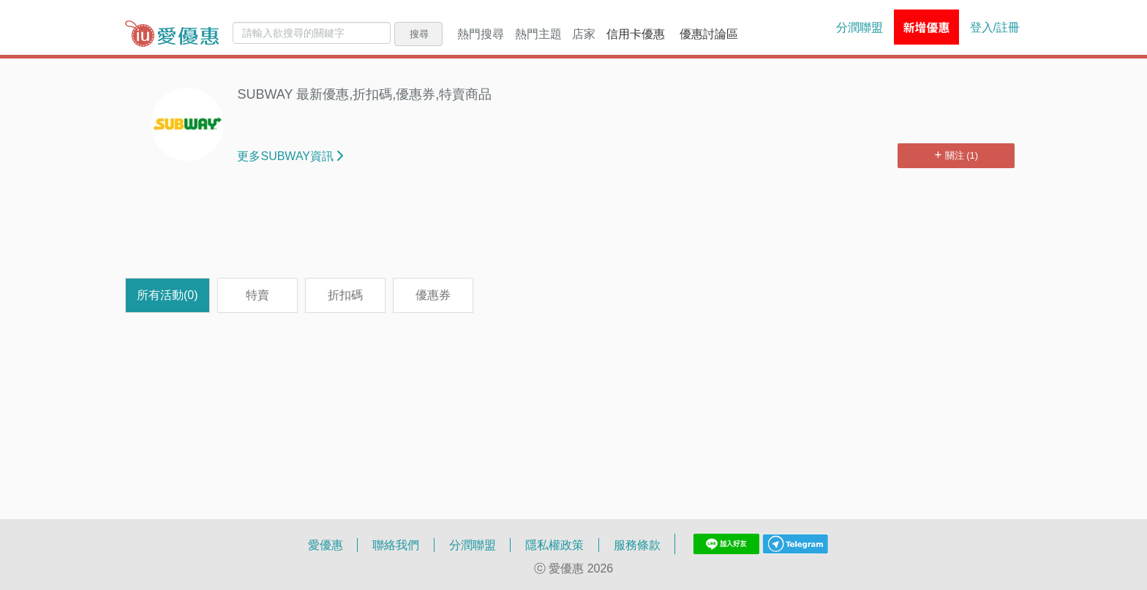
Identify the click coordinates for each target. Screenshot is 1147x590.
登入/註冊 (995, 27)
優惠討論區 (709, 34)
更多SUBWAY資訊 (290, 156)
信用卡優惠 (635, 34)
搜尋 (419, 33)
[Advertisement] (573, 230)
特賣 (257, 295)
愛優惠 (325, 545)
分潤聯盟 (859, 27)
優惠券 (433, 295)
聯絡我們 (395, 545)
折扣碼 (345, 295)
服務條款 (637, 545)
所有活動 (167, 295)
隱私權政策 (554, 545)
